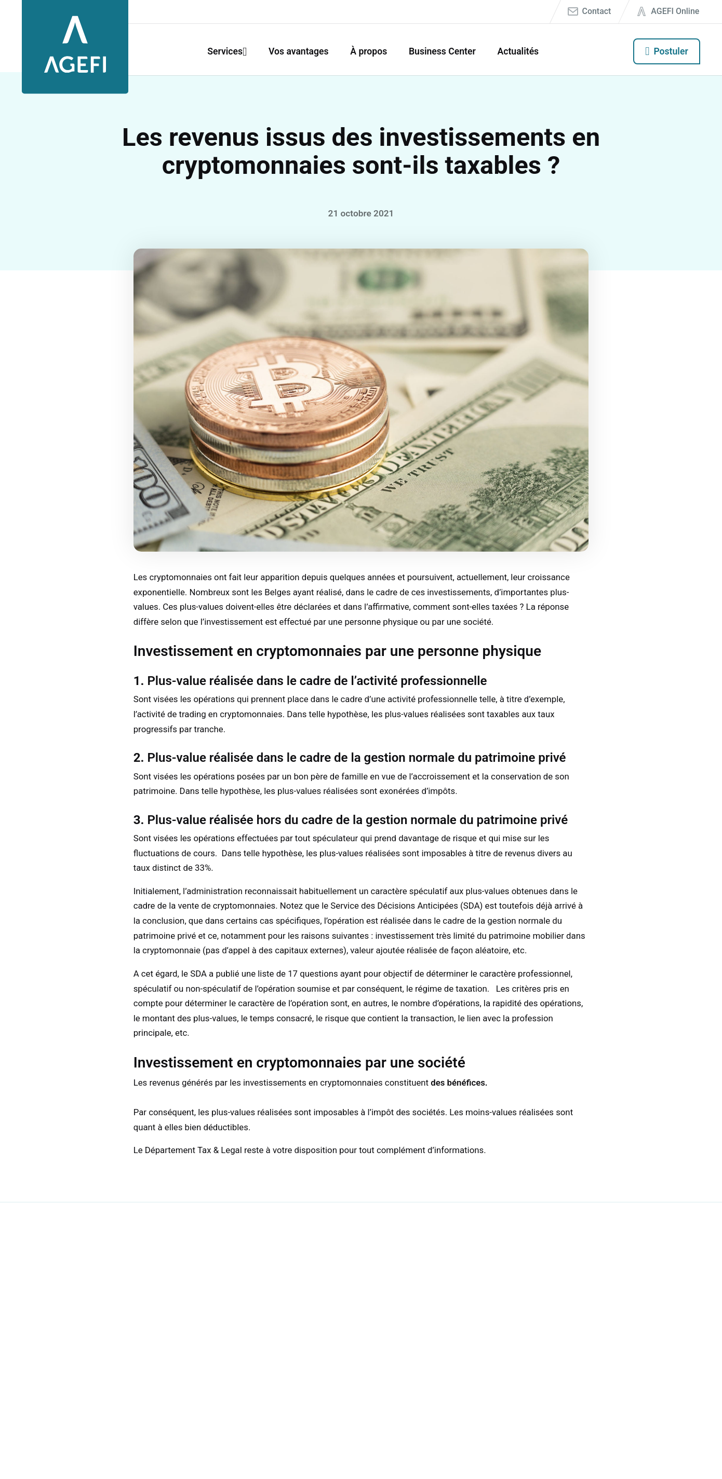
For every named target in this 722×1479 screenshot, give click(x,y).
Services (225, 51)
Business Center (442, 51)
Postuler (670, 51)
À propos (368, 51)
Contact (596, 11)
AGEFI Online (675, 11)
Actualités (518, 51)
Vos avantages (299, 51)
